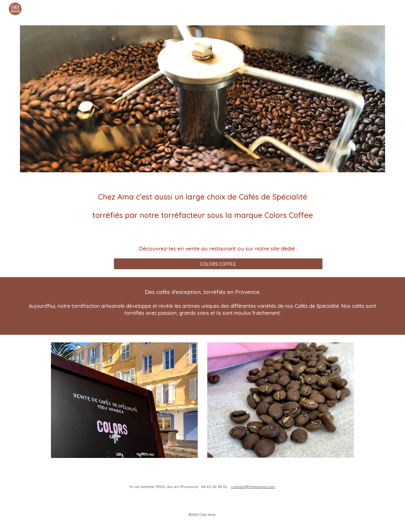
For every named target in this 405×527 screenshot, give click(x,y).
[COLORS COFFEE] (218, 263)
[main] (202, 205)
